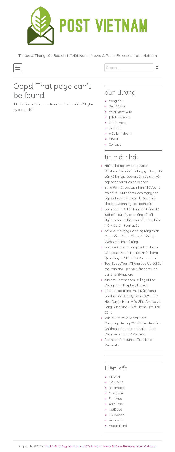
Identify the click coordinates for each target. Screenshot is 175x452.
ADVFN (114, 377)
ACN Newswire (120, 112)
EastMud (115, 398)
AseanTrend (118, 426)
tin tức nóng (118, 122)
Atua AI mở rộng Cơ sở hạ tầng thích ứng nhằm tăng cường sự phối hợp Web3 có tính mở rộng (132, 236)
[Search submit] (157, 67)
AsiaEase (116, 404)
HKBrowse (116, 415)
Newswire (116, 393)
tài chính (115, 128)
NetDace (115, 409)
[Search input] (128, 67)
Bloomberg (117, 388)
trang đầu (116, 101)
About (113, 139)
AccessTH (116, 420)
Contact (115, 144)
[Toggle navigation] (17, 67)
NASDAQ (116, 382)
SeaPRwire (117, 106)
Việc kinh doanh (120, 133)
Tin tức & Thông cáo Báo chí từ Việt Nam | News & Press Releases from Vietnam (100, 446)
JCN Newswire (120, 117)
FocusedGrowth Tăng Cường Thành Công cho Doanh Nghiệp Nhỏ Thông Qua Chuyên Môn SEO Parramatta (131, 252)
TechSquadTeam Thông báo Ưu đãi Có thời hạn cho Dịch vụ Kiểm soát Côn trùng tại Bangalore (133, 268)
